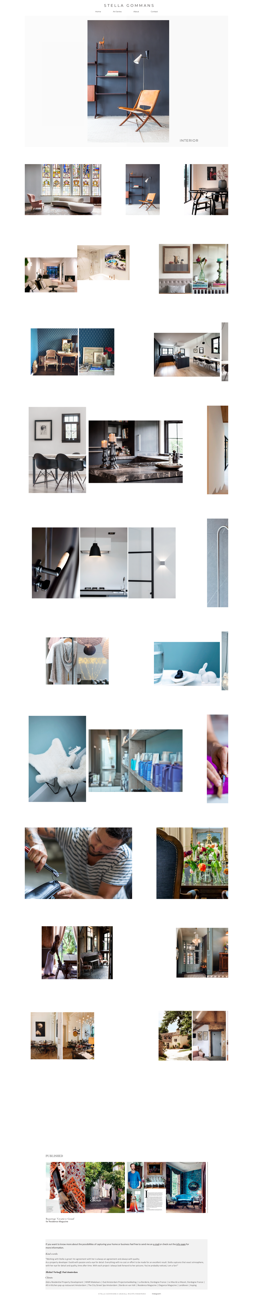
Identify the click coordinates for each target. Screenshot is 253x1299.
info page (181, 1244)
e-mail (156, 1244)
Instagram (156, 1294)
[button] (117, 11)
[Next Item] (202, 1198)
